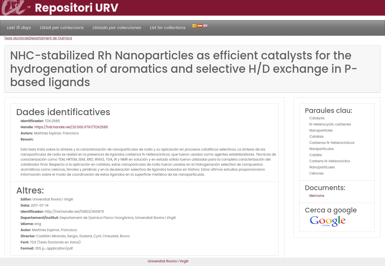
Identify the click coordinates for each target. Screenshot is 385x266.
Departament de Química (50, 38)
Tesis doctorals (16, 38)
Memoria (317, 195)
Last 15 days (19, 27)
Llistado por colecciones (117, 27)
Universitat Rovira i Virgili (168, 261)
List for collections (168, 27)
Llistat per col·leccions (62, 27)
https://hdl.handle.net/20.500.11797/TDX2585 (71, 127)
